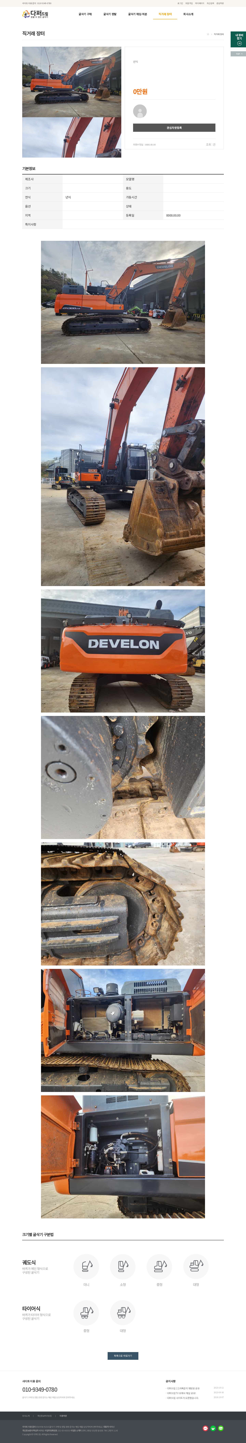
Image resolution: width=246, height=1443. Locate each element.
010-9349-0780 (39, 1389)
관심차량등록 (174, 128)
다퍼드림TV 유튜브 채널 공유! (181, 1393)
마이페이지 (199, 3)
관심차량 (220, 3)
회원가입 (189, 3)
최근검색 (210, 3)
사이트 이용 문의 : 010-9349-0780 (36, 3)
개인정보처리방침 (44, 1415)
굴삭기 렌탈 (110, 14)
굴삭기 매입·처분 (137, 14)
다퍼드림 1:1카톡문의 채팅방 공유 (183, 1388)
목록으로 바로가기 (123, 1355)
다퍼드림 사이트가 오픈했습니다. (183, 1398)
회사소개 (188, 14)
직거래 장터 (165, 14)
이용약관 (63, 1415)
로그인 (180, 3)
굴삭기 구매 (85, 14)
